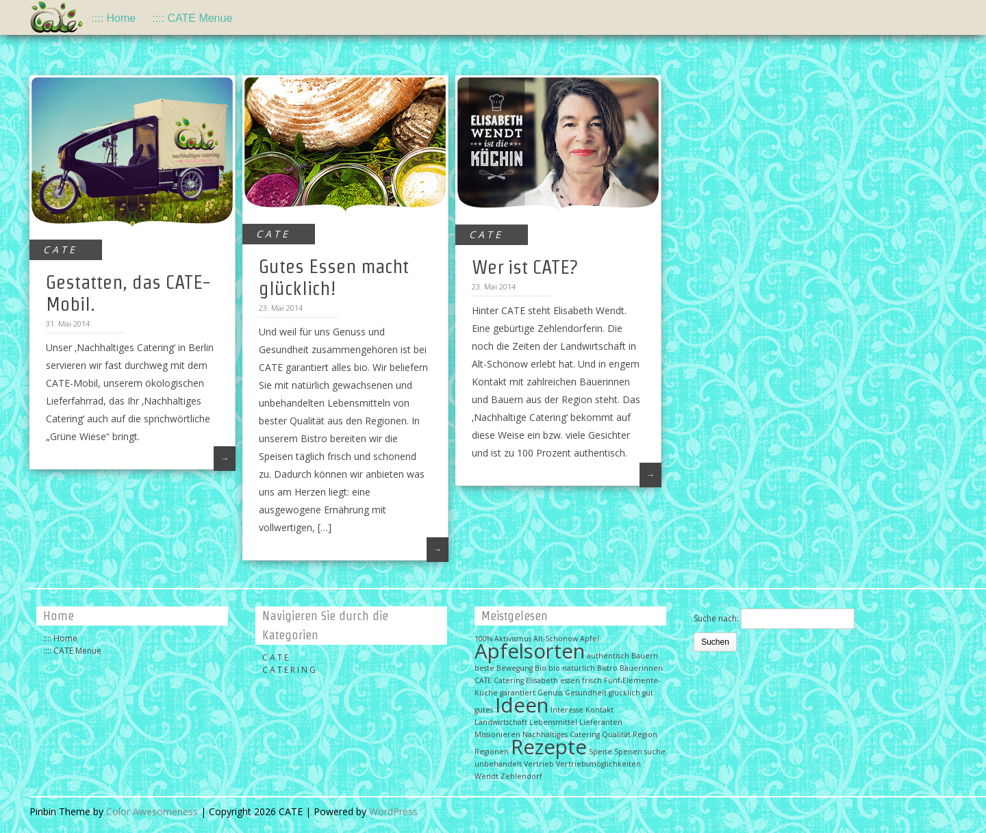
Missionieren (497, 734)
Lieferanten (600, 722)
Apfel (589, 638)
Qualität (616, 734)
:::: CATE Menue (192, 18)
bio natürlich (571, 668)
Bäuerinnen (641, 668)
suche (655, 751)
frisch (592, 680)
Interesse (567, 710)
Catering (509, 680)
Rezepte (549, 746)
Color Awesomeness (152, 811)
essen (570, 680)
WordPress (393, 811)
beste (484, 668)
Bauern (644, 656)
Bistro (607, 668)
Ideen (521, 705)
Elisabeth (542, 680)
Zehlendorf (521, 776)
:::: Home (113, 18)
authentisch (608, 656)
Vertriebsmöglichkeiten (598, 764)
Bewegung (514, 668)
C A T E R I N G (289, 670)
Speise (600, 751)
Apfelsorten (530, 651)
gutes (484, 710)
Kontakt (599, 710)
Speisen (628, 751)
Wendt (486, 776)
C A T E (59, 249)
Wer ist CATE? (525, 267)
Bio (540, 668)
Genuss (550, 692)
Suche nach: (716, 618)
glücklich (624, 692)
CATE (483, 680)
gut (647, 692)
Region (645, 734)
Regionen (492, 751)
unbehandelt (498, 764)
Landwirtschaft (501, 722)
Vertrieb (539, 764)
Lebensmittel (553, 722)
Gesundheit (586, 692)
